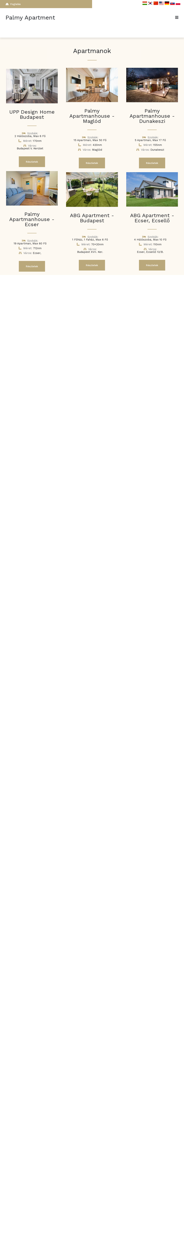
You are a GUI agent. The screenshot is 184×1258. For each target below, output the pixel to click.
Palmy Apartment (30, 17)
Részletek (32, 161)
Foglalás (13, 4)
